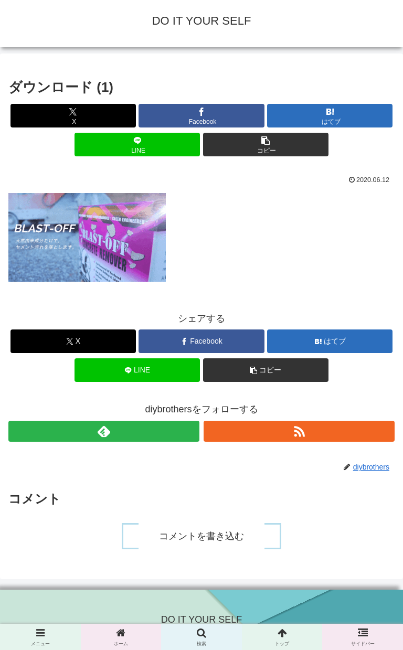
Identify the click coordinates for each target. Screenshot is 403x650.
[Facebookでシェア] (201, 115)
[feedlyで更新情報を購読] (103, 431)
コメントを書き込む (201, 536)
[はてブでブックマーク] (330, 115)
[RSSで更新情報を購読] (299, 431)
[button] (265, 144)
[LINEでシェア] (137, 144)
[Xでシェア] (73, 115)
